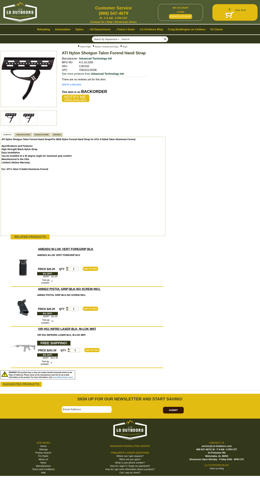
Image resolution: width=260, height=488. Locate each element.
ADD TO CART (90, 269)
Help (109, 22)
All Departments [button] (100, 29)
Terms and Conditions (43, 469)
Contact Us (97, 22)
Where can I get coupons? (129, 456)
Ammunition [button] (62, 29)
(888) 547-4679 (113, 13)
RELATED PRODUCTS (30, 237)
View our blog (217, 468)
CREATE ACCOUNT (180, 16)
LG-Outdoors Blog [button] (151, 29)
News (43, 462)
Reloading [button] (43, 29)
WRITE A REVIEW (71, 84)
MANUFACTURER (42, 135)
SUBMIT (173, 410)
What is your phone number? (130, 462)
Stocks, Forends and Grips (106, 47)
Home (43, 446)
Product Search (43, 452)
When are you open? (130, 459)
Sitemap (43, 449)
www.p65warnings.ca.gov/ (62, 377)
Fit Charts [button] (216, 29)
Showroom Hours (126, 22)
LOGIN (180, 12)
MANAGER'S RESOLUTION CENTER (130, 446)
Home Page (85, 47)
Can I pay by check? (130, 472)
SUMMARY (7, 135)
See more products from (93, 73)
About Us (43, 459)
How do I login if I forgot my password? (130, 466)
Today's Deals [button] (125, 29)
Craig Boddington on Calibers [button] (187, 29)
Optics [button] (79, 29)
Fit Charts (43, 456)
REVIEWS (57, 135)
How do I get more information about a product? (130, 469)
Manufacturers (43, 466)
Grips (125, 47)
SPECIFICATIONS (23, 135)
